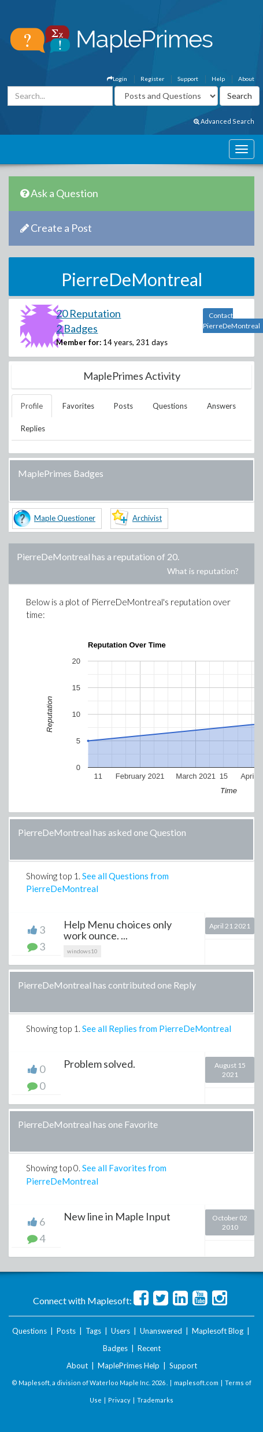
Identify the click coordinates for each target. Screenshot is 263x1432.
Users (120, 1330)
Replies (33, 428)
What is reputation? (203, 571)
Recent (149, 1348)
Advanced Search (224, 121)
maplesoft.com (196, 1382)
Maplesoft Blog (217, 1330)
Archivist (147, 518)
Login (117, 78)
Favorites (78, 405)
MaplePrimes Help (129, 1365)
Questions (170, 405)
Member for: (78, 342)
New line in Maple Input (117, 1216)
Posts (123, 405)
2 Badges (77, 328)
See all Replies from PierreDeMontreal (156, 1028)
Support (187, 78)
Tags (93, 1330)
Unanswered (161, 1330)
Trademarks (155, 1400)
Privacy (119, 1400)
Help (218, 78)
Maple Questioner (64, 518)
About (246, 78)
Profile (32, 405)
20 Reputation (88, 313)
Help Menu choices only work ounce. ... (118, 930)
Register (152, 78)
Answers (221, 405)
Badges (115, 1348)
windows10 (82, 951)
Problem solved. (99, 1063)
